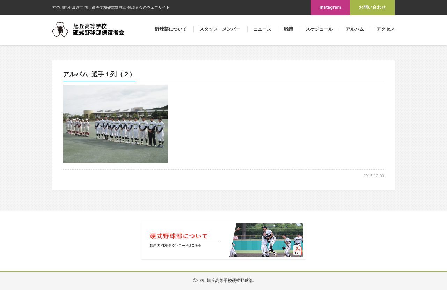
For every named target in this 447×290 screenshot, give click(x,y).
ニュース (262, 29)
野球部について (171, 29)
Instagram (330, 7)
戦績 (288, 29)
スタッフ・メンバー (219, 29)
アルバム (355, 29)
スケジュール (319, 29)
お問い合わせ (372, 7)
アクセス (385, 29)
